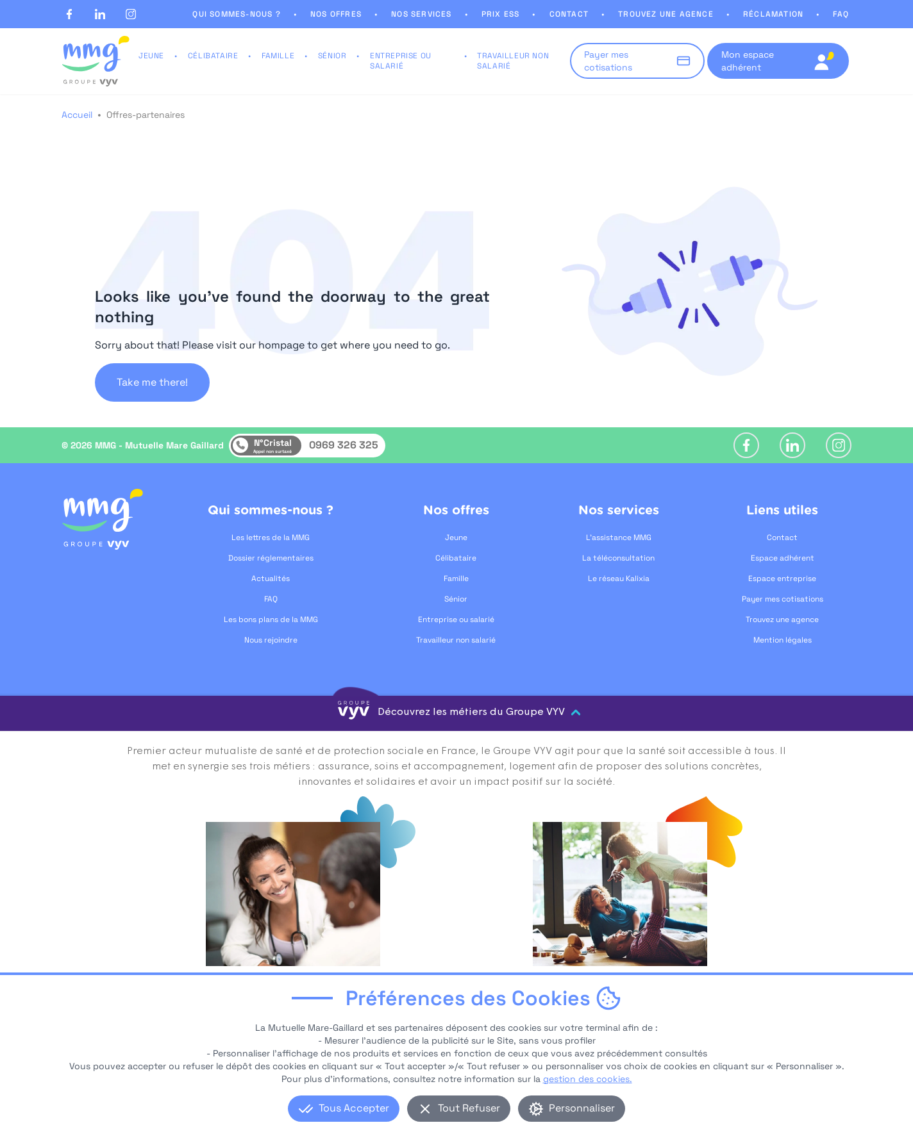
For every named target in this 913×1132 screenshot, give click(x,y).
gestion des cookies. (587, 1098)
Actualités (270, 578)
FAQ (841, 14)
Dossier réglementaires (271, 558)
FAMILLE (278, 56)
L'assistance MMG (618, 537)
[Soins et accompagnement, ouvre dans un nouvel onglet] (293, 935)
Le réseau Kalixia (618, 578)
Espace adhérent (782, 558)
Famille (456, 578)
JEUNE (151, 56)
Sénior (455, 599)
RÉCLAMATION (773, 14)
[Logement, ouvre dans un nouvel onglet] (620, 935)
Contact (782, 537)
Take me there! (152, 382)
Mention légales (782, 640)
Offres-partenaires (145, 114)
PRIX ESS (501, 14)
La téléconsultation (618, 558)
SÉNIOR (332, 56)
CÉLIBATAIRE (213, 56)
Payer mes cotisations (782, 599)
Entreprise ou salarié (456, 619)
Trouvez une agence (782, 619)
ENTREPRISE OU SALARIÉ (400, 61)
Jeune (456, 537)
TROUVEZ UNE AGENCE (666, 14)
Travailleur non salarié (456, 640)
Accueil (77, 114)
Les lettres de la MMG (270, 537)
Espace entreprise (782, 578)
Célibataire (455, 558)
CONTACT (569, 14)
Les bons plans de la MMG (271, 619)
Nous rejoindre (270, 640)
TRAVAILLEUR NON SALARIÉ (513, 61)
